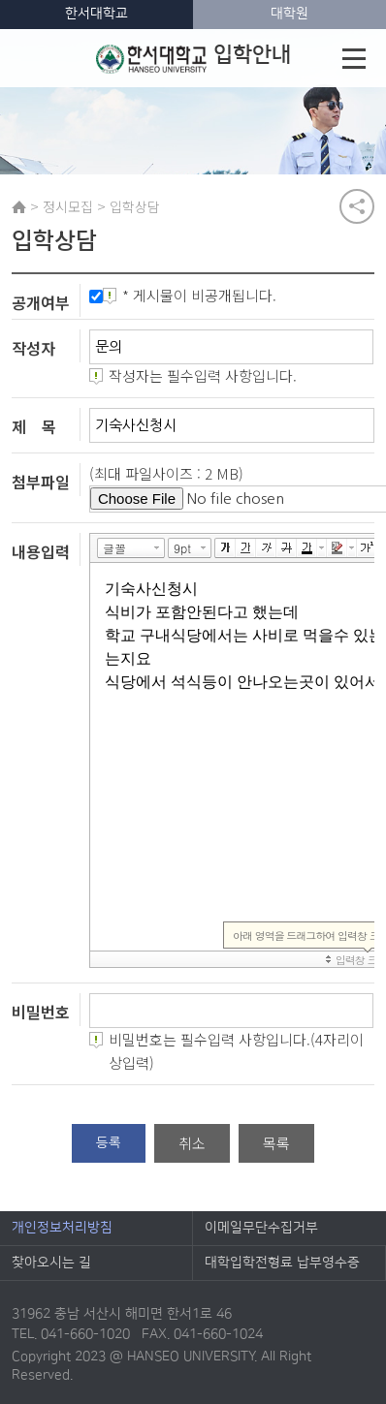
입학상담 (135, 206)
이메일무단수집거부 (261, 1227)
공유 (356, 206)
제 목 (34, 426)
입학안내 (193, 58)
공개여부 (41, 302)
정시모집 (68, 206)
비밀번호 (41, 1011)
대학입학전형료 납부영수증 (282, 1262)
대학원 (289, 13)
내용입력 (41, 550)
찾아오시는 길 (51, 1262)
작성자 (33, 347)
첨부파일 (41, 481)
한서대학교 (96, 13)
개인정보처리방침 (62, 1227)
